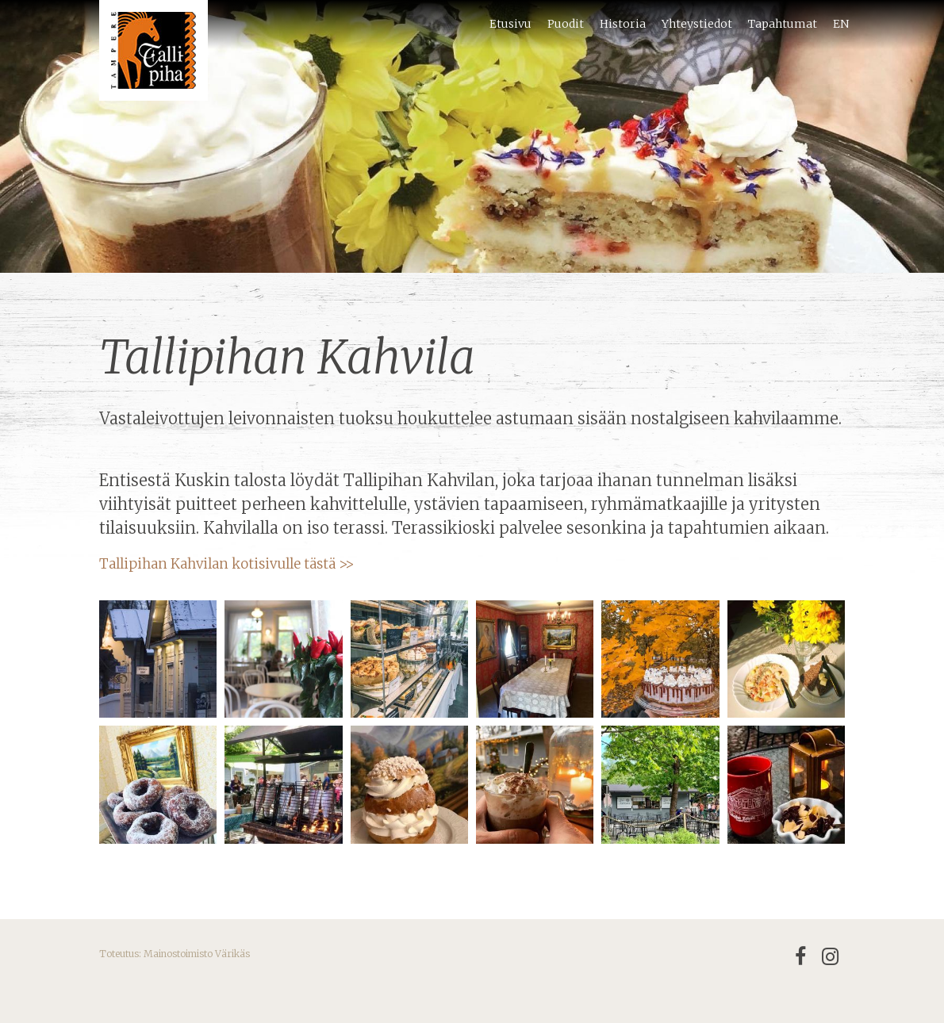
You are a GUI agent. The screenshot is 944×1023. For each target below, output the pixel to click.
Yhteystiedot (697, 24)
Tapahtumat (782, 24)
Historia (623, 24)
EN (841, 24)
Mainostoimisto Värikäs (197, 954)
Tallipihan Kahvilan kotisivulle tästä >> (226, 564)
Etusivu (510, 24)
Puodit (565, 24)
